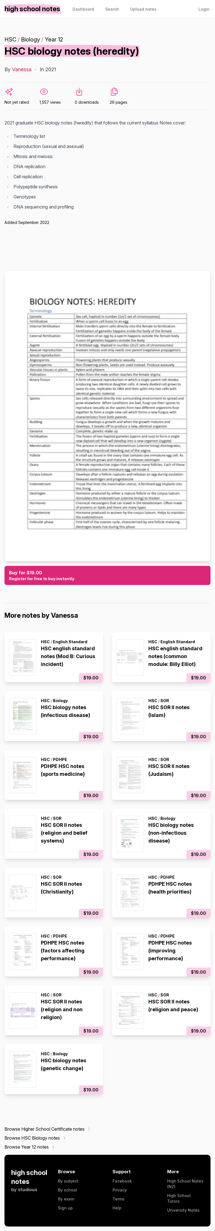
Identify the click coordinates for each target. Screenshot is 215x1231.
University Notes (183, 1210)
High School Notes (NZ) (185, 1184)
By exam (66, 1199)
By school (67, 1190)
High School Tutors (179, 1198)
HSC (10, 39)
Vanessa (21, 69)
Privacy (120, 1190)
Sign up (65, 1207)
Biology (30, 39)
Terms (119, 1199)
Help (117, 1207)
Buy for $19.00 (107, 576)
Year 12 (54, 39)
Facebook (122, 1181)
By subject (68, 1181)
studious (27, 1189)
